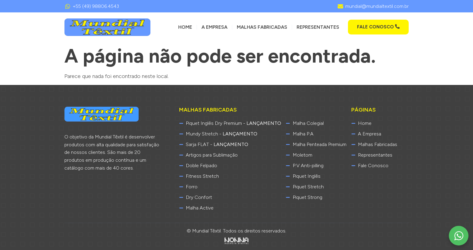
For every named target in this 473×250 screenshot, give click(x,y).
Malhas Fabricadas (262, 27)
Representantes (318, 27)
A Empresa (214, 27)
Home (185, 27)
